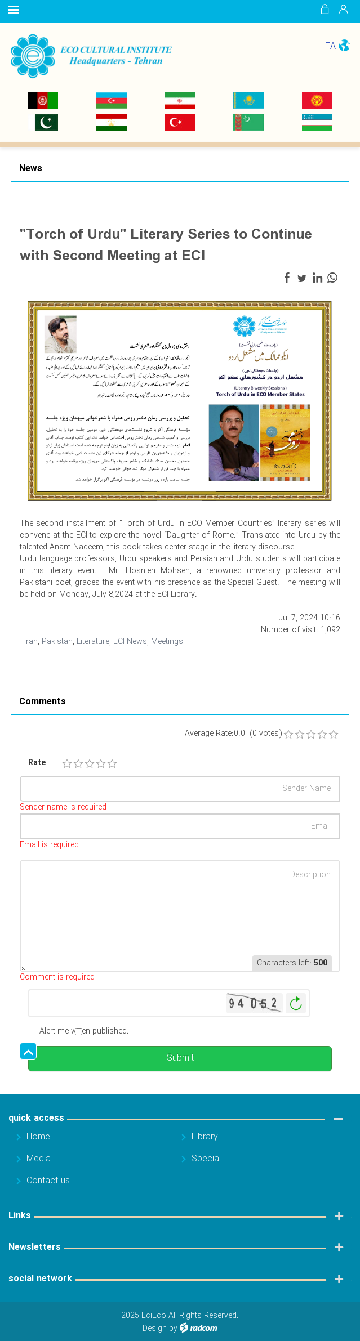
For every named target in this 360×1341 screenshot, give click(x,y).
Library (205, 1137)
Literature (93, 642)
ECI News (130, 642)
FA (330, 46)
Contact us (48, 1181)
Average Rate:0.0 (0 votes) (233, 734)
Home (38, 1137)
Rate (37, 763)
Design (155, 1328)
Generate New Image (296, 1003)
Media (38, 1159)
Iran (31, 642)
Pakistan (57, 642)
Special (206, 1159)
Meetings (167, 642)
